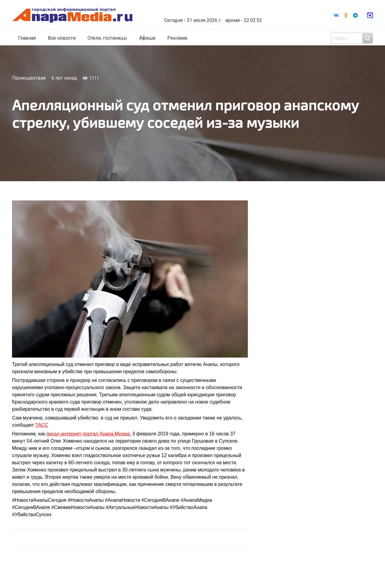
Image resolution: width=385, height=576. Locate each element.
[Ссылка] (79, 15)
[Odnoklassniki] (346, 15)
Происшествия (29, 78)
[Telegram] (355, 15)
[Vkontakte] (336, 15)
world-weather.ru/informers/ (218, 16)
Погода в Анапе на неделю (218, 10)
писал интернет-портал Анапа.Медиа (87, 433)
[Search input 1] (352, 38)
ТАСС (41, 425)
